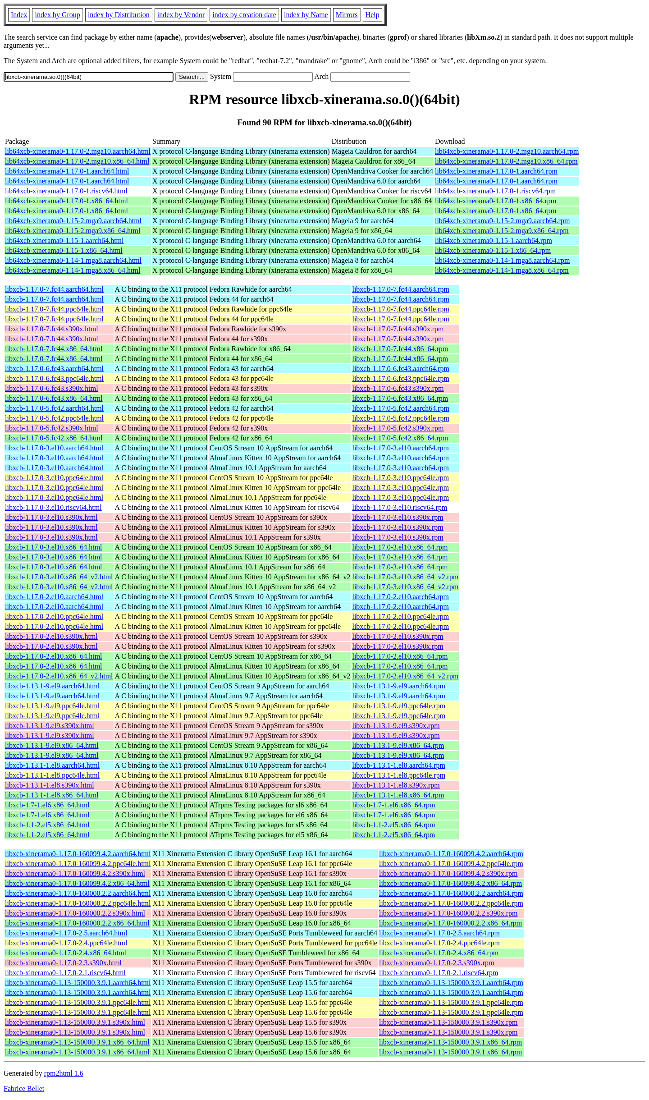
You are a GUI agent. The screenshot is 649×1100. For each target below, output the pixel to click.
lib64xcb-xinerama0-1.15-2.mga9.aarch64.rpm (502, 221)
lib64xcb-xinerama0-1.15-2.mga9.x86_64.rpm (502, 230)
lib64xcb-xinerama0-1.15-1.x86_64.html (64, 250)
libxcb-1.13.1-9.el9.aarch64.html (52, 686)
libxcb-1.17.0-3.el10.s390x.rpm (397, 517)
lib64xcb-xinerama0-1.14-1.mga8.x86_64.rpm (502, 270)
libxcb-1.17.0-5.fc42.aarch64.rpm (400, 408)
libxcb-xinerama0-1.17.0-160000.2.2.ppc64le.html (78, 903)
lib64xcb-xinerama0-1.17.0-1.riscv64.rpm (495, 191)
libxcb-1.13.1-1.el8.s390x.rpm (395, 785)
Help (372, 14)
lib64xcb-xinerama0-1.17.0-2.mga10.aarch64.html (78, 151)
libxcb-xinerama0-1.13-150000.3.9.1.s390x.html (75, 1022)
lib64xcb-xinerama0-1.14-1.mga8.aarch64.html (73, 260)
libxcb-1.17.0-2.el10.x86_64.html (53, 656)
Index (19, 14)
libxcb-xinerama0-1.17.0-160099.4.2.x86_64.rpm (450, 883)
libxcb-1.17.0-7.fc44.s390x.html (51, 329)
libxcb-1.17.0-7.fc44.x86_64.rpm (400, 349)
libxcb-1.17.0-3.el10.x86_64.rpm (400, 547)
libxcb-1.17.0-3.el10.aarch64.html (54, 448)
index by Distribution (119, 14)
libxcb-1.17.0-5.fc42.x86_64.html (53, 438)
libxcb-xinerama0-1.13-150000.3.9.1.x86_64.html (77, 1042)
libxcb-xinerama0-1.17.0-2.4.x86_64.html (65, 953)
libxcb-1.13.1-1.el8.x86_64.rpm (398, 795)
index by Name (306, 14)
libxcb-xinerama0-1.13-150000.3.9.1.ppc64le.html (78, 1002)
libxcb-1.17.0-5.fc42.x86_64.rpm (400, 438)
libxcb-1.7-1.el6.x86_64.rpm (393, 805)
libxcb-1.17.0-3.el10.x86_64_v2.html (59, 577)
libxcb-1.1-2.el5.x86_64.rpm (393, 825)
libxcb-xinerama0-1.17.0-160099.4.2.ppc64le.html (78, 863)
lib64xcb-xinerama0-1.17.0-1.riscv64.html (66, 191)
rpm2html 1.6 (63, 1073)
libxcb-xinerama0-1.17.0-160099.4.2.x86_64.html (77, 883)
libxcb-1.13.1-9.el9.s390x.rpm (395, 725)
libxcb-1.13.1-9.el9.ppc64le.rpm (398, 706)
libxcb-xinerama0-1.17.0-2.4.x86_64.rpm (438, 953)
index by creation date (244, 14)
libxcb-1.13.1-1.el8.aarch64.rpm (398, 765)
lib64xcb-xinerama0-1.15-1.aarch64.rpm (493, 240)
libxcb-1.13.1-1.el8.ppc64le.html (52, 775)
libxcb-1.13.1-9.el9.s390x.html (49, 725)
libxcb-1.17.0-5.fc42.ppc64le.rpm (400, 418)
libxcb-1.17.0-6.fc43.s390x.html (51, 388)
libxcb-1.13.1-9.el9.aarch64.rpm (398, 686)
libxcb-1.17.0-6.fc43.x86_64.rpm (400, 398)
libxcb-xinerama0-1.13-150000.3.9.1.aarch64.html (78, 982)
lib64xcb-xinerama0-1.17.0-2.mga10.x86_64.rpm (506, 161)
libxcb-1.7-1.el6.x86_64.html (47, 805)
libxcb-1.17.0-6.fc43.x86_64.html (53, 398)
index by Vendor (181, 14)
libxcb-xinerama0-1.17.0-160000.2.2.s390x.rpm (448, 913)
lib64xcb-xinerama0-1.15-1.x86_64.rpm (493, 250)
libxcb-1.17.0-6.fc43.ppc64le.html (54, 378)
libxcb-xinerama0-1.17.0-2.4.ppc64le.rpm (439, 943)
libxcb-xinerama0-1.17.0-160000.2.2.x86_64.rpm (450, 923)
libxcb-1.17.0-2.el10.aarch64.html (54, 596)
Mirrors (347, 14)
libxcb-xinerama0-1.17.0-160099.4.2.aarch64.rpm (451, 853)
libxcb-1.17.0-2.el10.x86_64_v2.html (59, 676)
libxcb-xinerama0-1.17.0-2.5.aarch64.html (66, 933)
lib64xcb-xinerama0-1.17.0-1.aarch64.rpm (496, 171)
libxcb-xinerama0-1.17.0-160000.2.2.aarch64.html (78, 893)
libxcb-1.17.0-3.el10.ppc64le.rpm (400, 477)
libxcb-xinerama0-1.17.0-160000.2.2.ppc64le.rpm (451, 903)
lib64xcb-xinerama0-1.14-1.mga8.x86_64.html (72, 270)
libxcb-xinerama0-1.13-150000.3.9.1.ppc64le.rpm (451, 1002)
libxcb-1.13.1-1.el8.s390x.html (49, 785)
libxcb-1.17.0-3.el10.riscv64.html (53, 507)
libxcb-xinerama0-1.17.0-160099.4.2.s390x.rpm (448, 873)
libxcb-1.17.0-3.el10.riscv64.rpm (399, 507)
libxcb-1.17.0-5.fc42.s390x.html (51, 428)
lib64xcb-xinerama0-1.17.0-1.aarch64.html (67, 171)
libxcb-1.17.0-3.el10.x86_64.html (53, 547)
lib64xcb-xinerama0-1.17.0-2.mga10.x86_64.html (77, 161)
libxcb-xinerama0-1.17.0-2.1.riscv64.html (65, 972)
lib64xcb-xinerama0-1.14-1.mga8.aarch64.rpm (502, 260)
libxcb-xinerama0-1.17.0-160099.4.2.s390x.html (75, 873)
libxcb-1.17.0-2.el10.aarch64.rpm (400, 596)
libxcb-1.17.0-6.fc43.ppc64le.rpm (400, 378)
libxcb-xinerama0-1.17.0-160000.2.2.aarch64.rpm (451, 893)
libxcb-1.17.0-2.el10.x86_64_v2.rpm (405, 676)
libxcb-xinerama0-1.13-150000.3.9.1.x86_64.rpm (450, 1042)
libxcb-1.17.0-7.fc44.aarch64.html (54, 289)
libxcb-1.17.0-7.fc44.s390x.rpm (397, 329)
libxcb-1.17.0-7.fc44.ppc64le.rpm (400, 309)
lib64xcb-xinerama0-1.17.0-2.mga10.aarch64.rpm (507, 151)
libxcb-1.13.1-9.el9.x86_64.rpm (398, 745)
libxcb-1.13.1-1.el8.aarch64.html (52, 765)
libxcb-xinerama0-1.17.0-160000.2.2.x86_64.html (77, 923)
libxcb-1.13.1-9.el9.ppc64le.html (52, 706)
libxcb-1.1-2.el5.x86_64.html (47, 825)
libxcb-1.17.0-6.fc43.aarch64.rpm (400, 368)
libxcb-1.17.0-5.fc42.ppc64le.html (54, 418)
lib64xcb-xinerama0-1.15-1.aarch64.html (64, 240)
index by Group (57, 14)
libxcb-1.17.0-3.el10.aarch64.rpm (400, 448)
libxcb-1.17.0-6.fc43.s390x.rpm (397, 388)
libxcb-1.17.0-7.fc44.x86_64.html (53, 349)
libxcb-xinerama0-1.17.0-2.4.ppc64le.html (66, 943)
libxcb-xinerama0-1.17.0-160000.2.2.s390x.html (75, 913)
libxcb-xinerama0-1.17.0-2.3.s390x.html (63, 963)
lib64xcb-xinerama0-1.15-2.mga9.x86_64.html (72, 230)
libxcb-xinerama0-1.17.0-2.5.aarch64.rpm (439, 933)
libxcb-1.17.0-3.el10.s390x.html (51, 517)
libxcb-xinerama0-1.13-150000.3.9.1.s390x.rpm (448, 1022)
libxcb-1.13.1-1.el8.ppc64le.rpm (398, 775)
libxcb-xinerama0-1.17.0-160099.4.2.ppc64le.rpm (451, 863)
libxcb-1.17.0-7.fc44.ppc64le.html (54, 309)
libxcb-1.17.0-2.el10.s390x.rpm (397, 636)
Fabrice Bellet (24, 1088)
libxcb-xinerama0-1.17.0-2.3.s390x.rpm (436, 963)
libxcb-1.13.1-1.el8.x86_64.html (52, 795)
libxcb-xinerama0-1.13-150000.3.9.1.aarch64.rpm (451, 982)
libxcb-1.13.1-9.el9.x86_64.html (52, 745)
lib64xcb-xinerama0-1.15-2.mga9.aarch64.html (73, 221)
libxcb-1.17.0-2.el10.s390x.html (51, 636)
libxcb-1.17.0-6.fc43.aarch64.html (54, 368)
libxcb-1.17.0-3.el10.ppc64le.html (54, 477)
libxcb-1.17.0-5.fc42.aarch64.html (54, 408)
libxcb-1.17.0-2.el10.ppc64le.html (54, 616)
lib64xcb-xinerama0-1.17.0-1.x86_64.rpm (495, 201)
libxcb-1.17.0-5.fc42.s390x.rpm (397, 428)
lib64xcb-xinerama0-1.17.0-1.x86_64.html (66, 201)
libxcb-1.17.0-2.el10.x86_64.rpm (400, 656)
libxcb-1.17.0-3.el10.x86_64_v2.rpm (405, 577)
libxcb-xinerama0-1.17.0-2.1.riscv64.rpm (438, 972)
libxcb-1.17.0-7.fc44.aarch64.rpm (400, 289)
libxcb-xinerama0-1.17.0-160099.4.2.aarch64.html (78, 853)
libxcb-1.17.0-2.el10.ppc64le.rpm (400, 616)
